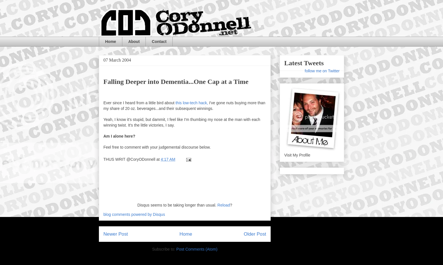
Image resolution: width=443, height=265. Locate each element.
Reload (224, 205)
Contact (159, 41)
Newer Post (115, 234)
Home (110, 41)
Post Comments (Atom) (196, 249)
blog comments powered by (134, 214)
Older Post (255, 234)
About (134, 41)
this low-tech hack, (191, 103)
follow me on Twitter (322, 71)
